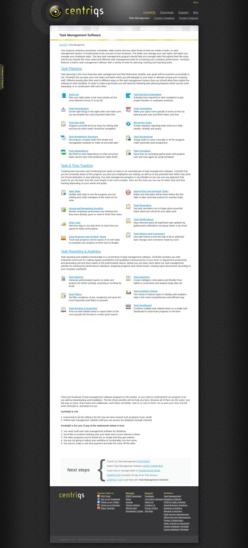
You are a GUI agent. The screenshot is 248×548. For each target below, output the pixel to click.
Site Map (149, 511)
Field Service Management (176, 514)
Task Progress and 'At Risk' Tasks (87, 236)
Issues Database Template (176, 529)
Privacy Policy (151, 508)
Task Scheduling (143, 108)
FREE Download (133, 496)
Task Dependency (78, 151)
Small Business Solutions (175, 505)
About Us (149, 502)
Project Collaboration (173, 520)
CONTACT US (114, 480)
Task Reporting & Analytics (81, 251)
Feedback (149, 496)
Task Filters (75, 294)
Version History (133, 505)
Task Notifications (143, 219)
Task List (74, 94)
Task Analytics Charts (146, 291)
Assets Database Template (176, 526)
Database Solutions (173, 508)
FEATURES (144, 461)
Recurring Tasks (143, 122)
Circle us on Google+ (110, 505)
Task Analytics (142, 277)
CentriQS (149, 12)
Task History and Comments (149, 233)
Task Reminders (142, 205)
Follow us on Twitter (110, 502)
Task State (74, 191)
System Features (188, 18)
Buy (195, 12)
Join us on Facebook (110, 499)
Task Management (172, 496)
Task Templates (142, 151)
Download (167, 12)
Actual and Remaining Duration (86, 208)
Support (183, 12)
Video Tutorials (108, 508)
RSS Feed (105, 496)
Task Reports (76, 277)
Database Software (173, 499)
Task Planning (71, 69)
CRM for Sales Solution (175, 502)
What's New (131, 508)
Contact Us (150, 505)
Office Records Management (177, 517)
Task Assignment (143, 136)
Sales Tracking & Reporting (176, 523)
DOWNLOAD (114, 475)
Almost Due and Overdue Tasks (151, 191)
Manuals (130, 493)
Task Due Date (77, 122)
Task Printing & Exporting (83, 308)
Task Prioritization (79, 108)
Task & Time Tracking (77, 166)
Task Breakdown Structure (83, 136)
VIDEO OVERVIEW (153, 466)
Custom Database (164, 18)
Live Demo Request (154, 499)
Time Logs (74, 222)
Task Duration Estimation (147, 94)
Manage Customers (173, 511)
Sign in (195, 2)
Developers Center (134, 511)
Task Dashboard (143, 305)
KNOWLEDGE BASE (149, 470)
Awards (129, 502)
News (128, 499)
